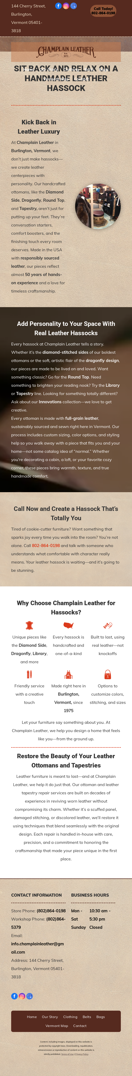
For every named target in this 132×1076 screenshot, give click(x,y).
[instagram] (66, 6)
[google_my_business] (73, 6)
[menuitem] (29, 69)
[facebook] (58, 6)
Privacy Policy (81, 1054)
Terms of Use (67, 1054)
